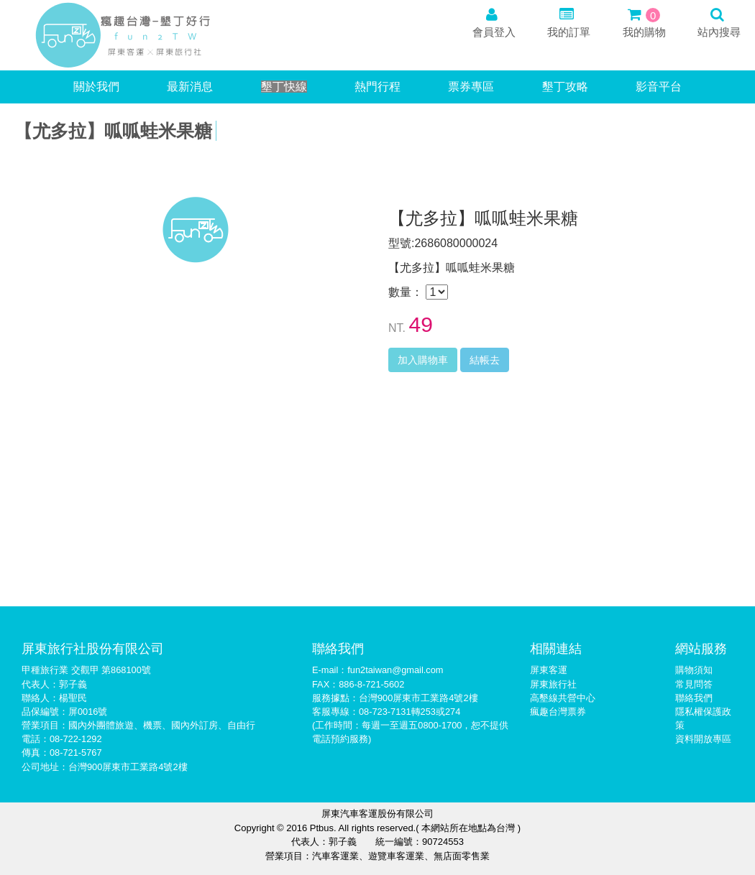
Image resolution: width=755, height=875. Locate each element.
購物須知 (694, 670)
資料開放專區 (703, 738)
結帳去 (485, 360)
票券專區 (471, 86)
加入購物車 (423, 360)
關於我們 (96, 86)
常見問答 (694, 684)
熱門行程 (377, 86)
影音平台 (659, 86)
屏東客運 (548, 670)
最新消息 (190, 86)
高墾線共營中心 (562, 698)
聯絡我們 (694, 698)
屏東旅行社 (553, 684)
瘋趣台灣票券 (558, 711)
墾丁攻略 (565, 86)
